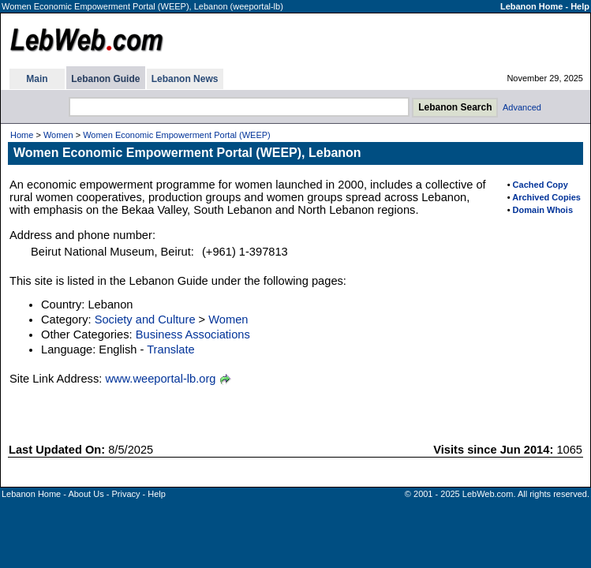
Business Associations (193, 334)
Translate (171, 349)
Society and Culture (145, 319)
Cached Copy (540, 184)
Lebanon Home (531, 6)
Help (579, 6)
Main (36, 78)
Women (58, 135)
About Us (85, 494)
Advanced (522, 107)
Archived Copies (546, 197)
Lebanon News (185, 78)
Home (21, 135)
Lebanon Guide (105, 78)
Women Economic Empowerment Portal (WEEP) (177, 135)
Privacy (125, 494)
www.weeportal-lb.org (160, 378)
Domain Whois (543, 210)
